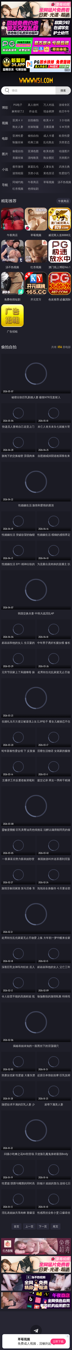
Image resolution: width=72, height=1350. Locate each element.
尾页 (55, 1226)
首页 (16, 1226)
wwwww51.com (36, 80)
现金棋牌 (48, 111)
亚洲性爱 (17, 135)
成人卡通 (48, 135)
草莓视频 (48, 182)
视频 (5, 123)
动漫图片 (64, 151)
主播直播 (48, 127)
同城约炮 (17, 182)
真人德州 (33, 105)
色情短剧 (33, 188)
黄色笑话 (48, 173)
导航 (5, 185)
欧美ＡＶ (48, 120)
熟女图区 (48, 157)
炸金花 (33, 111)
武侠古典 (64, 166)
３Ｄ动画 (64, 120)
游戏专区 (64, 105)
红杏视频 (17, 188)
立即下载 (58, 1341)
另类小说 (33, 173)
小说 (5, 169)
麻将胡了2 (18, 111)
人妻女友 (48, 166)
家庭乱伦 (33, 166)
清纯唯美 (33, 157)
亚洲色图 (33, 151)
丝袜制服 (33, 127)
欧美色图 (48, 151)
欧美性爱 (64, 135)
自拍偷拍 (33, 120)
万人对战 (48, 105)
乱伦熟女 (48, 142)
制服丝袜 (17, 142)
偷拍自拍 (33, 135)
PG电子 (17, 105)
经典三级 (33, 142)
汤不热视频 (64, 182)
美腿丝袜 (17, 157)
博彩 (5, 107)
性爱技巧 (64, 173)
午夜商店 (33, 182)
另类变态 (64, 142)
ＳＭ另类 (64, 127)
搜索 (63, 90)
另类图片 (64, 157)
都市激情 (17, 166)
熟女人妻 (17, 127)
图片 (5, 154)
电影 (5, 138)
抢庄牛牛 (64, 111)
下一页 (43, 1226)
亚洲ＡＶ (17, 120)
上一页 (29, 1226)
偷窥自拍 (17, 151)
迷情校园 (17, 173)
